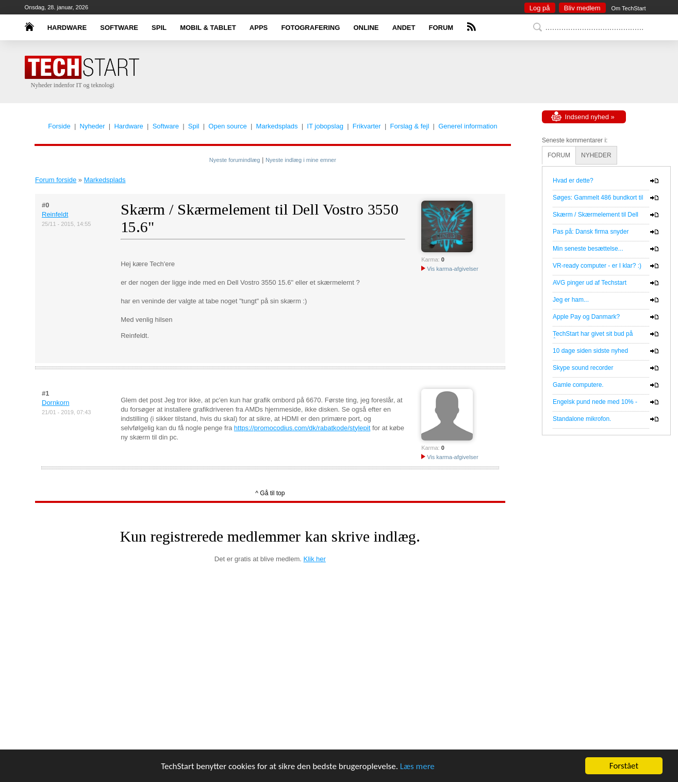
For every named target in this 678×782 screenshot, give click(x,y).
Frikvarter (367, 126)
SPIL (159, 27)
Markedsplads (277, 126)
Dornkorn (55, 402)
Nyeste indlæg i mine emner (301, 160)
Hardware (128, 126)
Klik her (315, 559)
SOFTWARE (119, 27)
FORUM (441, 27)
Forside (59, 126)
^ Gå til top (270, 493)
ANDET (404, 27)
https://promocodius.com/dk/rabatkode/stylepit (302, 428)
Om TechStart (628, 8)
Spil (194, 126)
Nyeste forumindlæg (234, 160)
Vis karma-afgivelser (449, 269)
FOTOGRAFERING (310, 27)
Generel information (467, 126)
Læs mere (417, 766)
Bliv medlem (582, 8)
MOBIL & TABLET (208, 27)
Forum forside (55, 180)
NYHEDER (596, 155)
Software (166, 126)
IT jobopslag (325, 126)
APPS (259, 27)
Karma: (430, 259)
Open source (227, 126)
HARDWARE (67, 27)
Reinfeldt (55, 214)
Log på (540, 8)
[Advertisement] (354, 72)
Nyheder (92, 126)
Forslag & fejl (409, 126)
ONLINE (365, 27)
